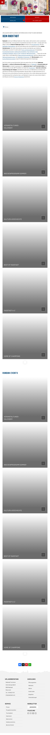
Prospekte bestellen (11, 710)
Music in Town (17, 53)
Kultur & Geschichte (25, 199)
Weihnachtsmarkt (31, 53)
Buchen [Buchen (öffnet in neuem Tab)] (37, 17)
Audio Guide (31, 691)
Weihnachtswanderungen (9, 57)
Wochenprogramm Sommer (25, 153)
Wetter (30, 688)
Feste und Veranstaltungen (28, 50)
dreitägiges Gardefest (8, 53)
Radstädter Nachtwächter (9, 46)
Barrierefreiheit (10, 725)
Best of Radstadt (25, 245)
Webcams (31, 685)
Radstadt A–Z (25, 290)
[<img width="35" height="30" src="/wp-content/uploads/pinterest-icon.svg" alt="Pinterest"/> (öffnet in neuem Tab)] (36, 713)
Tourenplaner (9, 713)
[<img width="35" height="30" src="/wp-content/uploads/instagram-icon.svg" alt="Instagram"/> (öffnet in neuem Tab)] (31, 713)
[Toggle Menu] (2, 2)
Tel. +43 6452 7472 (10, 692)
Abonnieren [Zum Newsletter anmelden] (33, 707)
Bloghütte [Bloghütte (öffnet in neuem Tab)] (31, 694)
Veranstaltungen (33, 697)
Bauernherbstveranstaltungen (25, 55)
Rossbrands (32, 67)
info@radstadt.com (10, 695)
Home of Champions (19, 76)
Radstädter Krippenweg (23, 57)
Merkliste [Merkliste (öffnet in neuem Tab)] (13, 20)
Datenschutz (9, 719)
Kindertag (23, 53)
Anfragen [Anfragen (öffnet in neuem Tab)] (13, 17)
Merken (5, 27)
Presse (7, 707)
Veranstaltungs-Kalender (25, 108)
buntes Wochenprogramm (9, 58)
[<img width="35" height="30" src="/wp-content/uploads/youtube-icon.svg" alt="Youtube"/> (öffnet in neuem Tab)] (33, 713)
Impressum (9, 716)
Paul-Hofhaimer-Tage (32, 51)
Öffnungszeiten (32, 682)
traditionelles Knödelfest (20, 51)
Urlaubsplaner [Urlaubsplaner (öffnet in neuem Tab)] (37, 20)
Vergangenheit (35, 44)
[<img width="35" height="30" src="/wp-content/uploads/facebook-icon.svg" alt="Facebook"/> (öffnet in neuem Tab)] (28, 713)
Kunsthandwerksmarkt (8, 51)
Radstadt (34, 64)
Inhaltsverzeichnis (10, 722)
